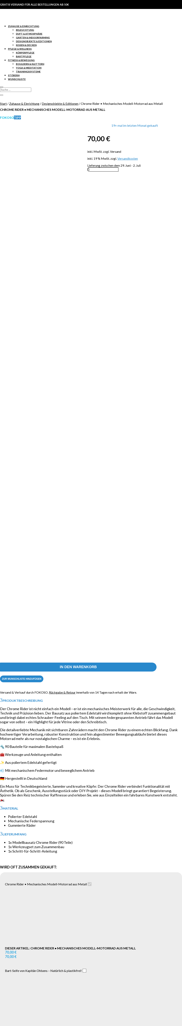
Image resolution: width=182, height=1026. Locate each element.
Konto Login (16, 921)
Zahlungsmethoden (21, 936)
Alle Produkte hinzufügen (27, 671)
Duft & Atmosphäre (29, 33)
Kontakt (13, 929)
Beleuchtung (25, 29)
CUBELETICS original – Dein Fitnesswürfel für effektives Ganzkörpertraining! (58, 593)
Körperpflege (25, 52)
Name (5, 838)
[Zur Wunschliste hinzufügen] (21, 219)
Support (13, 925)
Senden (91, 860)
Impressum (15, 955)
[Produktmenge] (103, 169)
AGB (11, 963)
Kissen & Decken (26, 45)
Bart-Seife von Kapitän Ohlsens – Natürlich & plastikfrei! (43, 511)
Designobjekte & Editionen (34, 41)
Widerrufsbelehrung (22, 967)
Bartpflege (23, 56)
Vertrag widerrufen (91, 990)
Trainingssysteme (28, 71)
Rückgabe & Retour (62, 233)
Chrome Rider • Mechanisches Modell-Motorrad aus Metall (46, 424)
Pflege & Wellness (20, 48)
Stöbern (13, 75)
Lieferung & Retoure (21, 932)
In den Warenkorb (78, 207)
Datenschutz (16, 959)
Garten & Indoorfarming (33, 37)
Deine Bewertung (12, 800)
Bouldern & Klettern (30, 63)
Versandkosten (127, 158)
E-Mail (5, 845)
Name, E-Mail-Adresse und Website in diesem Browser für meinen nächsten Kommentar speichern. (71, 853)
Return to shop (44, 1005)
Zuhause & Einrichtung (23, 26)
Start (3, 103)
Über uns (14, 952)
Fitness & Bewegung (21, 60)
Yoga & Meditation (28, 67)
